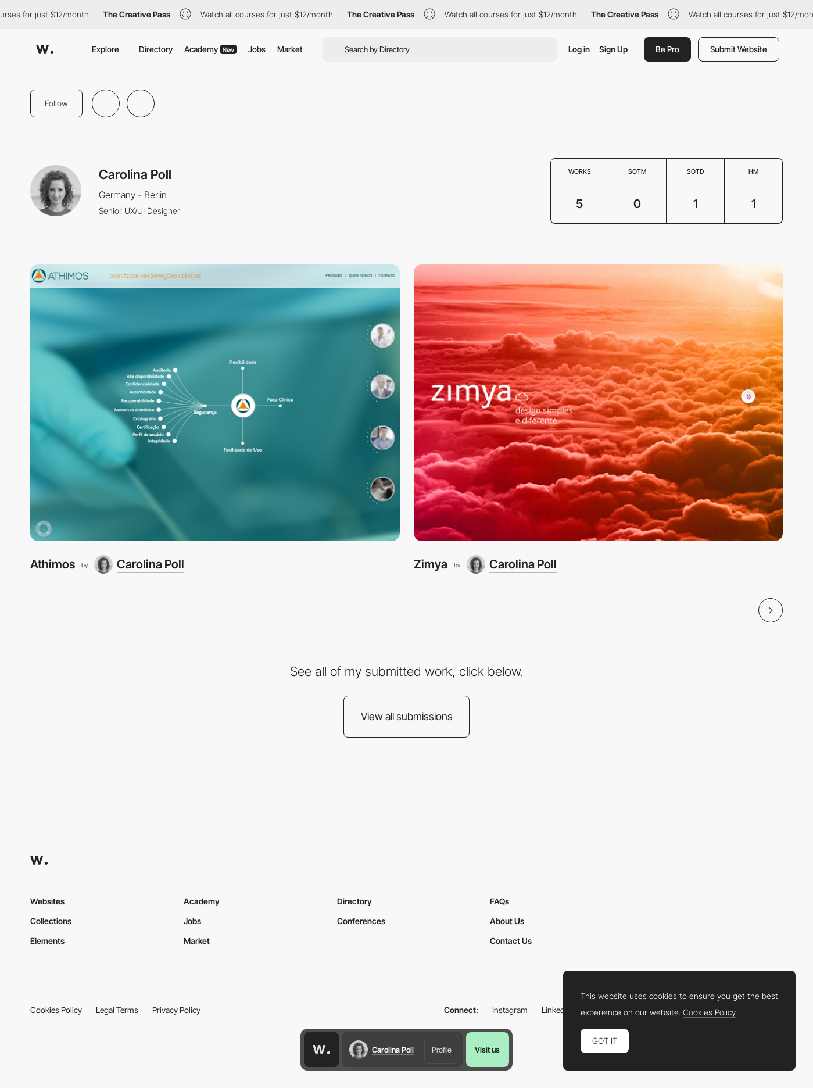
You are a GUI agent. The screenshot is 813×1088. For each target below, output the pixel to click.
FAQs (499, 901)
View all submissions (407, 716)
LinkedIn (556, 1010)
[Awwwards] (44, 49)
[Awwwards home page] (321, 1049)
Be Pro (667, 49)
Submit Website (738, 49)
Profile (442, 1049)
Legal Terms (117, 1010)
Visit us (487, 1049)
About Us (507, 921)
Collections (50, 921)
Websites (47, 901)
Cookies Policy (56, 1010)
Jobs (257, 49)
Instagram (510, 1010)
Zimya (430, 564)
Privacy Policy (176, 1010)
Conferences (361, 921)
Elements (47, 941)
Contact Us (511, 941)
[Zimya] (598, 403)
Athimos (52, 564)
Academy (210, 49)
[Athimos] (215, 403)
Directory (156, 49)
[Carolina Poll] (139, 564)
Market (290, 49)
